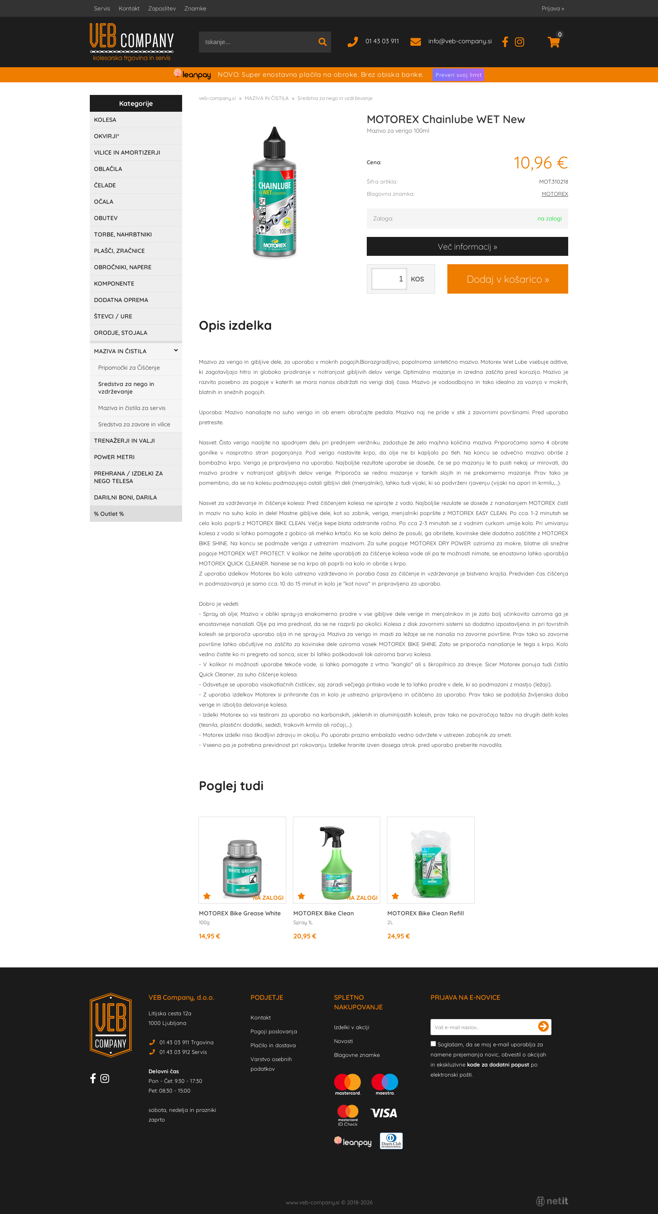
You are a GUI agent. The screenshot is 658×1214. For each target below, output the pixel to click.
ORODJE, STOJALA (120, 332)
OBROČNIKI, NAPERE (122, 267)
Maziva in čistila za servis (132, 408)
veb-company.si (217, 98)
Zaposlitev (162, 8)
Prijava (553, 8)
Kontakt (129, 8)
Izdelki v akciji (351, 1027)
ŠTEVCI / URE (113, 316)
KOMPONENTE (114, 283)
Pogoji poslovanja (274, 1031)
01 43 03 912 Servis (183, 1051)
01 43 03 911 (382, 41)
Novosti (343, 1041)
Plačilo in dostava (273, 1045)
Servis (102, 8)
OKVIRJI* (106, 136)
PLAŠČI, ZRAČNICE (119, 251)
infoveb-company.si (460, 41)
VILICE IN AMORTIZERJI (127, 152)
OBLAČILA (108, 169)
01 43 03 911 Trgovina (186, 1042)
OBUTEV (106, 218)
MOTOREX (555, 193)
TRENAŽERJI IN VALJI (124, 440)
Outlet (109, 514)
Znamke (195, 8)
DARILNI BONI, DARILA (125, 497)
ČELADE (105, 185)
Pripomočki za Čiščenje (129, 367)
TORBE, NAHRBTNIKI (123, 234)
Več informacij (464, 246)
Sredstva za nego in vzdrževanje (126, 387)
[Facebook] (508, 41)
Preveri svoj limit (458, 74)
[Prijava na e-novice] (543, 1027)
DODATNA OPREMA (121, 300)
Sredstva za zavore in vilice (134, 424)
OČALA (103, 201)
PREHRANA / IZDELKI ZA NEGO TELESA (128, 477)
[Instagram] (522, 41)
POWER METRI (114, 457)
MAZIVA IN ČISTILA (120, 351)
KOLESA (105, 120)
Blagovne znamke (357, 1054)
